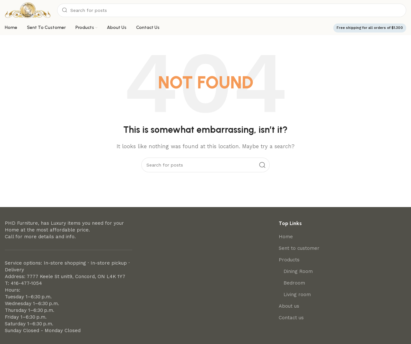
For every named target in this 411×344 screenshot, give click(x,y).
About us (289, 306)
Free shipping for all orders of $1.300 (370, 28)
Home (286, 237)
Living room (297, 294)
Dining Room (298, 271)
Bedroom (294, 283)
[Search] (231, 10)
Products (289, 260)
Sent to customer (299, 248)
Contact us (291, 318)
